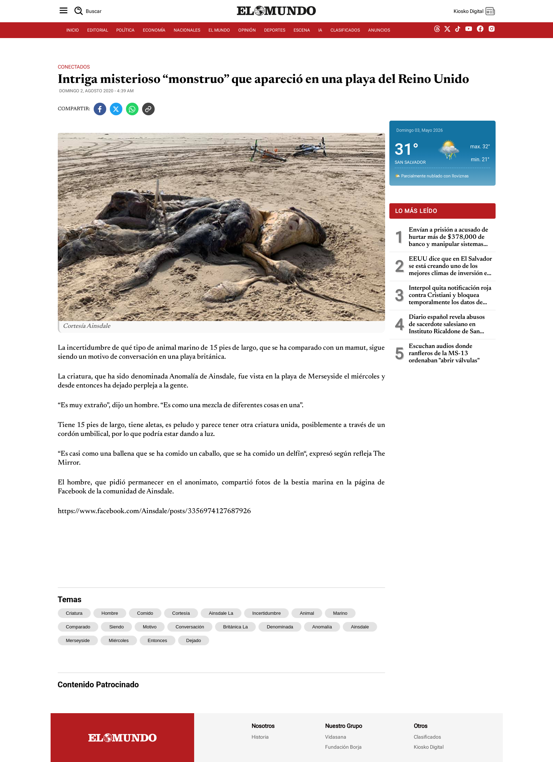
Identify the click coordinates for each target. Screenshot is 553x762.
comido (145, 613)
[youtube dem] (468, 35)
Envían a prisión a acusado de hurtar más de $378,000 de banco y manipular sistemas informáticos (448, 237)
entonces (157, 640)
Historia (260, 737)
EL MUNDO (219, 34)
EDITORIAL (97, 34)
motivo (149, 626)
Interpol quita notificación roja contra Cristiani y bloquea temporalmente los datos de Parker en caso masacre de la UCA (450, 295)
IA (320, 34)
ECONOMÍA (154, 34)
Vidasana (335, 737)
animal (307, 613)
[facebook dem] (480, 35)
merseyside (78, 640)
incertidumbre (266, 613)
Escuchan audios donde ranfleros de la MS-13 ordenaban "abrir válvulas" (444, 353)
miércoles (119, 640)
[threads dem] (437, 35)
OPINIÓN (247, 34)
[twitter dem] (447, 35)
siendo (116, 626)
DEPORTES (274, 34)
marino (340, 613)
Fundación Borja (343, 747)
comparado (78, 626)
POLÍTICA (125, 34)
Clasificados (427, 737)
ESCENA (302, 34)
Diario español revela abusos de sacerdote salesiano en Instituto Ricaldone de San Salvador (447, 324)
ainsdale (360, 626)
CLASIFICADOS (345, 34)
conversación (189, 626)
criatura (74, 613)
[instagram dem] (494, 35)
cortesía (181, 613)
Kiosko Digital (429, 747)
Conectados (74, 67)
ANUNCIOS (379, 34)
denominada (280, 626)
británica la (235, 626)
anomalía (322, 626)
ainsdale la (221, 613)
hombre (110, 613)
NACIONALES (187, 34)
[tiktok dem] (458, 35)
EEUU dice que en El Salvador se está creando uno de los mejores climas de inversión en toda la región (450, 266)
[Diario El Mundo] (276, 20)
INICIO (72, 34)
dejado (193, 640)
